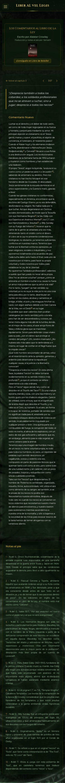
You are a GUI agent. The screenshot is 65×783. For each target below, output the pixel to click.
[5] (41, 219)
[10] (40, 390)
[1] (23, 151)
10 (7, 762)
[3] (53, 171)
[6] (38, 222)
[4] (35, 216)
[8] (31, 308)
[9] (18, 380)
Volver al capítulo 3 (16, 81)
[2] (35, 151)
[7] (35, 226)
